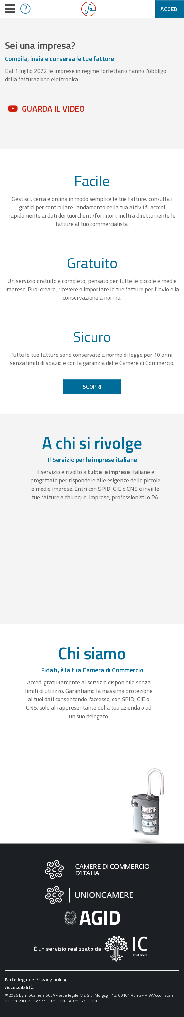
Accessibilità (19, 987)
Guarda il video (53, 109)
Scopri (92, 386)
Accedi (169, 9)
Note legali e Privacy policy (35, 979)
